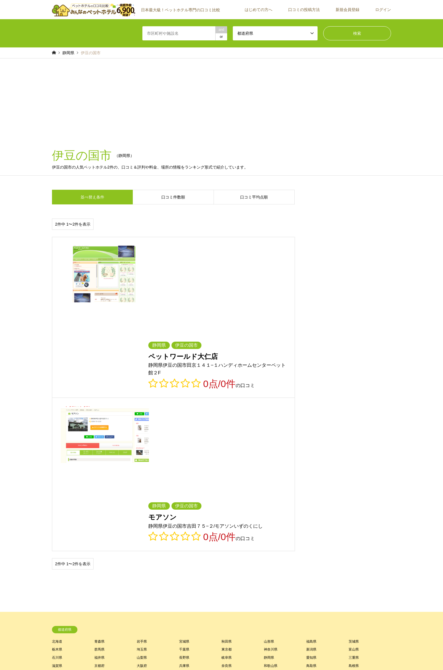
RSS (54, 644)
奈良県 (227, 488)
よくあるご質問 (232, 570)
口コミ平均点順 (254, 197)
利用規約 (200, 654)
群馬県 (99, 472)
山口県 (142, 496)
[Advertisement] (221, 100)
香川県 (227, 496)
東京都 (227, 472)
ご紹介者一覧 (343, 554)
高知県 (311, 496)
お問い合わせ (260, 654)
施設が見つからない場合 (352, 546)
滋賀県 (57, 488)
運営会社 (340, 562)
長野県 (184, 480)
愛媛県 (269, 496)
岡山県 (57, 496)
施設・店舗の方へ (347, 570)
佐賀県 (57, 504)
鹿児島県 (270, 504)
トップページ (179, 654)
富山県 (354, 472)
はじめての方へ (258, 9)
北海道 (57, 464)
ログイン (383, 9)
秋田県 (227, 464)
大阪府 (142, 488)
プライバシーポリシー (229, 654)
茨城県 (354, 464)
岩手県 (142, 464)
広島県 (99, 496)
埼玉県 (142, 472)
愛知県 (311, 480)
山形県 (269, 464)
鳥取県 (311, 488)
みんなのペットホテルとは (240, 546)
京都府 (99, 488)
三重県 (354, 480)
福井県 (99, 480)
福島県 (311, 464)
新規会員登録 (347, 9)
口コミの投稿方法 (304, 9)
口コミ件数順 (173, 197)
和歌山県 (270, 488)
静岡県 (269, 480)
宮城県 (184, 464)
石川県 (57, 480)
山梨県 (142, 480)
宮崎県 (227, 504)
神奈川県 (270, 472)
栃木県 (57, 472)
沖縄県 (311, 504)
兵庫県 (184, 488)
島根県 (354, 488)
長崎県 (99, 504)
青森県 (99, 464)
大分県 (184, 504)
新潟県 (311, 472)
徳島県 (184, 496)
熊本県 (142, 504)
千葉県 (184, 472)
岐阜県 (227, 480)
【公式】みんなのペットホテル (335, 644)
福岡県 (354, 496)
